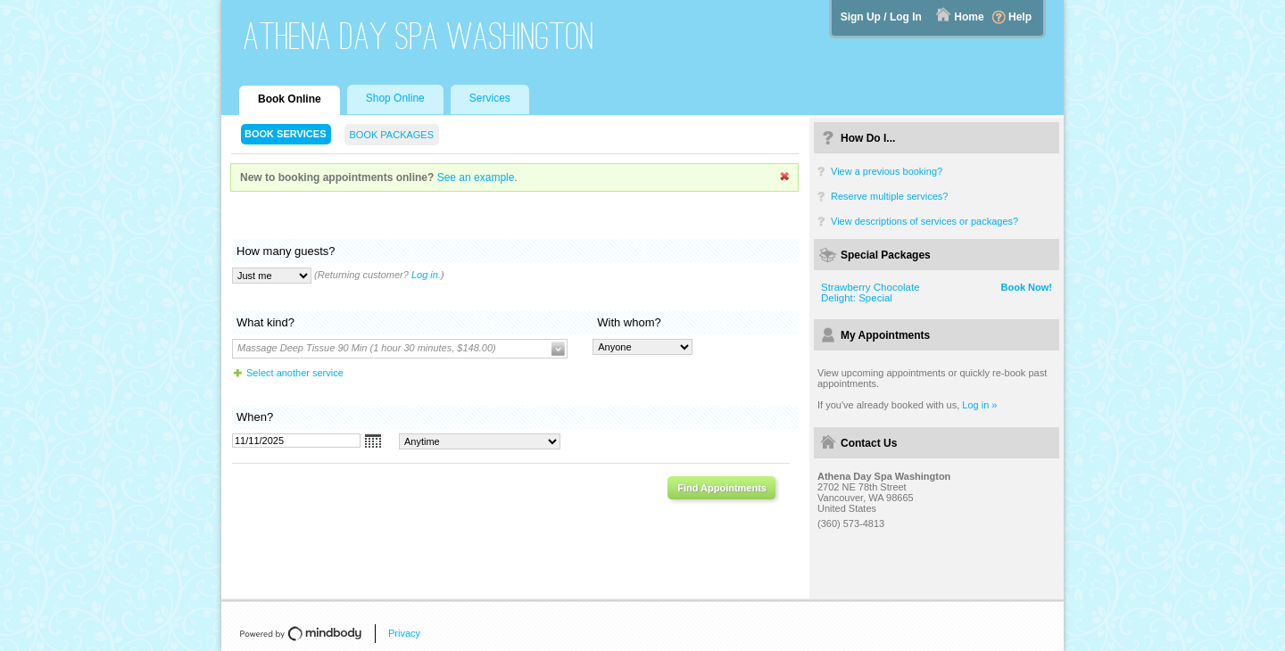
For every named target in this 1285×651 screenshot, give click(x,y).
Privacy (404, 633)
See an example (476, 177)
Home (968, 17)
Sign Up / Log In (881, 17)
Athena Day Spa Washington (419, 36)
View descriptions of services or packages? (924, 221)
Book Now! (1026, 287)
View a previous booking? (886, 171)
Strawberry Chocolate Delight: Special (870, 292)
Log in (424, 274)
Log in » (979, 405)
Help (1020, 17)
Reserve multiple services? (889, 196)
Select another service (295, 372)
